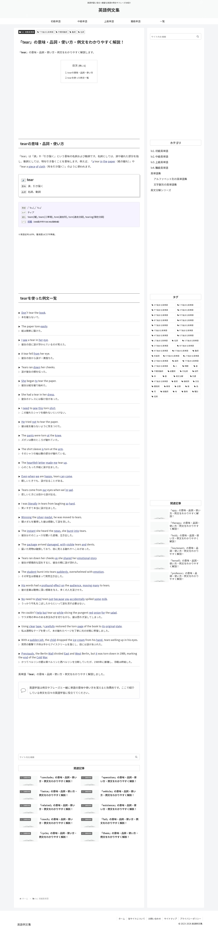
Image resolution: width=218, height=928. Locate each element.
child (53, 640)
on (62, 585)
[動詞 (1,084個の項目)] (196, 350)
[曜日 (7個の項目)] (196, 391)
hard (72, 503)
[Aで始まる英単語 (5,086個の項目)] (188, 310)
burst (70, 531)
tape (38, 626)
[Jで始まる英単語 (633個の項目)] (191, 356)
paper (111, 161)
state (119, 626)
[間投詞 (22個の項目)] (156, 386)
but (45, 612)
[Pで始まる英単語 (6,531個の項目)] (162, 310)
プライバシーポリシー (190, 918)
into (76, 531)
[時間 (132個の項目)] (186, 366)
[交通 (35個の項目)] (195, 376)
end (25, 657)
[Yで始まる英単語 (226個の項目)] (191, 361)
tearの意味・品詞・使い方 (80, 72)
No (23, 599)
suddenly (62, 572)
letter (41, 462)
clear (32, 626)
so (67, 503)
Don (23, 312)
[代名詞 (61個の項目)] (184, 371)
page (80, 626)
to (36, 381)
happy (48, 476)
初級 (30, 221)
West (78, 653)
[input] (79, 757)
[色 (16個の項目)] (197, 386)
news (57, 531)
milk (104, 599)
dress (50, 394)
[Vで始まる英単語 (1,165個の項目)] (181, 350)
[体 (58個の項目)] (155, 376)
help (39, 612)
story (93, 558)
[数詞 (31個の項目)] (175, 381)
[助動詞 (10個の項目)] (165, 391)
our (45, 490)
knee (58, 435)
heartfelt (32, 462)
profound (47, 585)
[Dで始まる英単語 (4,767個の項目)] (162, 315)
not (34, 422)
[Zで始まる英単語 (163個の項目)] (160, 366)
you (67, 599)
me (55, 462)
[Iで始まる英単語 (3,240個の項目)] (162, 330)
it (96, 653)
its (103, 626)
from (37, 353)
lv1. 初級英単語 (26, 32)
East (66, 653)
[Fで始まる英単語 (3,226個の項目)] (188, 330)
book (42, 312)
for (103, 612)
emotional (83, 558)
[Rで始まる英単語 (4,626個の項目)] (188, 315)
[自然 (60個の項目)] (196, 371)
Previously (27, 653)
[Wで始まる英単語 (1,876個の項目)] (188, 345)
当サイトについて (136, 918)
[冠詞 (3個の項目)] (175, 396)
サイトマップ (170, 918)
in (101, 161)
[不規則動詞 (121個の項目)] (158, 371)
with (63, 544)
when (31, 476)
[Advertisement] (79, 108)
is (43, 449)
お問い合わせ (154, 918)
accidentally (77, 599)
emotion (98, 572)
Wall (50, 653)
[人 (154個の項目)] (176, 366)
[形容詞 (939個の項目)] (155, 356)
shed (39, 599)
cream (81, 640)
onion (97, 612)
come (68, 476)
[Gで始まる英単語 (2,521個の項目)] (188, 335)
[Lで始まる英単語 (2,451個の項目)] (160, 340)
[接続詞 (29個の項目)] (185, 381)
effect (57, 585)
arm (60, 449)
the (105, 161)
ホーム (122, 918)
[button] (136, 757)
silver (40, 517)
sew (35, 408)
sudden (34, 640)
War (45, 657)
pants (30, 435)
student (31, 572)
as (56, 558)
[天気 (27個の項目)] (196, 381)
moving (87, 585)
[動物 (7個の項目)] (185, 391)
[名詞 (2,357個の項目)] (175, 340)
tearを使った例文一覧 (78, 77)
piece (31, 166)
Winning (26, 517)
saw (25, 340)
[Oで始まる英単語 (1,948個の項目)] (162, 345)
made (49, 462)
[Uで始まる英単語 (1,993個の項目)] (191, 340)
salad (113, 612)
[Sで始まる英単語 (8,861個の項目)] (162, 305)
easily (43, 326)
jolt (41, 640)
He (23, 422)
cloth (42, 166)
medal (48, 517)
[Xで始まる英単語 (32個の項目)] (160, 381)
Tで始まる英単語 (45, 32)
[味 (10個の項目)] (176, 391)
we (37, 476)
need (26, 408)
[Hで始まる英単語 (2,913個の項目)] (162, 335)
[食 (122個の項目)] (196, 366)
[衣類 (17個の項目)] (178, 386)
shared (67, 558)
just (51, 599)
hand (99, 640)
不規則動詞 (61, 32)
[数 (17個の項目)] (188, 386)
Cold (39, 657)
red (91, 612)
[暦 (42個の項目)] (166, 376)
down (36, 367)
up (65, 462)
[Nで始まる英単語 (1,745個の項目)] (160, 350)
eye (45, 340)
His (23, 585)
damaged (53, 544)
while (60, 612)
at (48, 435)
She (23, 381)
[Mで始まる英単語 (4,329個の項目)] (188, 320)
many (95, 585)
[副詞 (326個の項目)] (175, 361)
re (66, 490)
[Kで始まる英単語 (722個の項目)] (171, 356)
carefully (49, 626)
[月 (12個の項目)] (154, 391)
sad (71, 490)
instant (31, 531)
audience (75, 585)
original (110, 626)
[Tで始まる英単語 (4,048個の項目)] (162, 325)
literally (32, 503)
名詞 (81, 32)
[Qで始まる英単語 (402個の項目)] (160, 361)
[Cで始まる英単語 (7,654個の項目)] (188, 305)
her (41, 340)
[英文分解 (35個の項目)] (180, 376)
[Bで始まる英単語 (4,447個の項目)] (162, 320)
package (32, 544)
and (84, 544)
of (37, 166)
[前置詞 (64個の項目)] (172, 371)
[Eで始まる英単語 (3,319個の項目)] (188, 325)
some (97, 599)
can (62, 476)
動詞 (73, 32)
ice (74, 640)
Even (24, 476)
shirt (52, 408)
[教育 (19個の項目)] (168, 386)
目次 (75, 65)
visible (70, 544)
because (59, 599)
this (40, 408)
